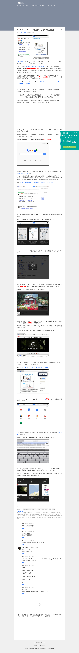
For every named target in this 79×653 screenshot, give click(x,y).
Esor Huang (25, 547)
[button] (61, 30)
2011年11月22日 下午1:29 (29, 523)
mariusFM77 (42, 645)
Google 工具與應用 (42, 509)
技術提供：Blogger (39, 642)
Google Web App (41, 399)
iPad (19, 62)
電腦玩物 (20, 3)
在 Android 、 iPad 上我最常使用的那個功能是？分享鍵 (34, 367)
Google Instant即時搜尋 (23, 173)
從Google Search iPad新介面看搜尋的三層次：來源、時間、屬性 (36, 182)
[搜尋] (64, 3)
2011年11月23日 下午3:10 (29, 587)
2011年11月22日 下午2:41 (33, 547)
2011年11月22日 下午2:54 (29, 556)
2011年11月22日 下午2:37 (29, 540)
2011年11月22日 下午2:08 (29, 531)
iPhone (23, 62)
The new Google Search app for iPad (35, 66)
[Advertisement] (39, 17)
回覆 (23, 528)
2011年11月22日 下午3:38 (29, 565)
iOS (50, 509)
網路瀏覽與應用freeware (29, 509)
